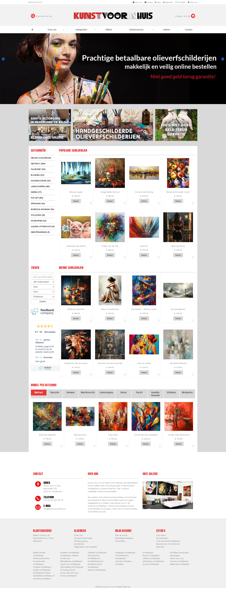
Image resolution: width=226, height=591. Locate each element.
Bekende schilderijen (179, 564)
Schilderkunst (94, 558)
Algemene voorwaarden (85, 546)
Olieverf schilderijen (97, 552)
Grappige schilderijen (125, 552)
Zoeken (42, 301)
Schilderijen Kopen (42, 572)
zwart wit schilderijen (70, 564)
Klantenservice (141, 29)
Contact (188, 29)
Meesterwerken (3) (40, 232)
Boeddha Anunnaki (155, 394)
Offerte (108, 29)
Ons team (161, 535)
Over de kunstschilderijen (168, 541)
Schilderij (119, 564)
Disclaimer (79, 544)
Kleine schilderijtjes (97, 570)
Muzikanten (187, 392)
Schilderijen (148, 552)
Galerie (166, 29)
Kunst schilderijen (68, 575)
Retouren (37, 541)
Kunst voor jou (177, 558)
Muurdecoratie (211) (41, 181)
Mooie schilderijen (151, 555)
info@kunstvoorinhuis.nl (55, 508)
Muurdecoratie (88, 392)
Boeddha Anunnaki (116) (42, 209)
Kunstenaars (162, 538)
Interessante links (41, 558)
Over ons (56, 29)
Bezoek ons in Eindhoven (168, 544)
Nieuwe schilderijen (41, 158)
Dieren (123, 392)
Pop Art (139, 392)
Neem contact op (41, 535)
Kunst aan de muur (69, 572)
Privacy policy (80, 541)
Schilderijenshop (95, 561)
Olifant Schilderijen (151, 558)
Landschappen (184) (40, 186)
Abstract (39, 392)
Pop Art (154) (37, 198)
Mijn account (121, 535)
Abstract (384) (38, 163)
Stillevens (171, 392)
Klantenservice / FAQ (43, 538)
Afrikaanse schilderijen (153, 561)
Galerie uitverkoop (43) (43, 226)
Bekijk (76, 201)
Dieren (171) (36, 192)
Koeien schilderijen (42, 570)
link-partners (94, 555)
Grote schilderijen (151, 564)
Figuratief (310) (38, 169)
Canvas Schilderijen (179, 561)
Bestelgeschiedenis (124, 538)
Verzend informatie (83, 538)
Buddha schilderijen (69, 552)
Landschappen (106, 392)
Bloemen (71, 392)
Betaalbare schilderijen (71, 561)
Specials (160, 546)
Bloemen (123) (37, 175)
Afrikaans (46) (38, 203)
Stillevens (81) (38, 215)
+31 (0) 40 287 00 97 (53, 500)
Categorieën (85, 29)
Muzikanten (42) (38, 221)
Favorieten (120, 541)
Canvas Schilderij (123, 561)
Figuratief (54, 392)
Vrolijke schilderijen (42, 567)
